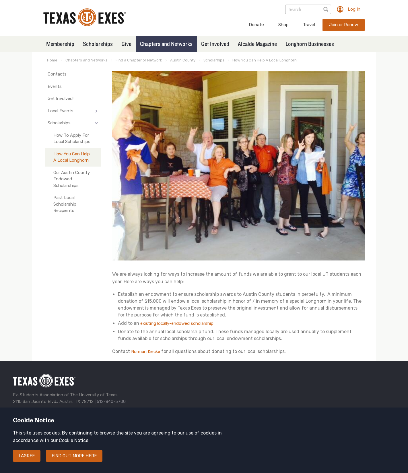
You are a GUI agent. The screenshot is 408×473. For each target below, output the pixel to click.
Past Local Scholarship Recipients (64, 204)
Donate (256, 24)
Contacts (57, 74)
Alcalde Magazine (257, 43)
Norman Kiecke (145, 351)
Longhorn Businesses (309, 43)
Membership (60, 43)
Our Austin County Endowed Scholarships (71, 179)
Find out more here (74, 455)
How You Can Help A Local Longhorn (264, 60)
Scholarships (98, 43)
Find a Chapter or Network (139, 60)
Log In (354, 9)
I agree (27, 455)
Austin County (182, 60)
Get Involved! (60, 98)
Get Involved (215, 43)
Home (52, 60)
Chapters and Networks (166, 43)
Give (126, 43)
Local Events (60, 110)
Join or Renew (343, 24)
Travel (309, 24)
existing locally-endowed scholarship (176, 323)
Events (55, 86)
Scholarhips (213, 60)
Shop (283, 24)
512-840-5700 (111, 401)
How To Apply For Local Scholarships (71, 138)
